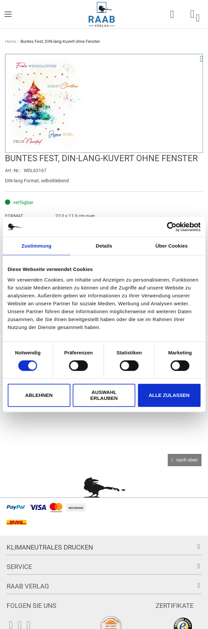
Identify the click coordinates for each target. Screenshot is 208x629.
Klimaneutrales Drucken (50, 547)
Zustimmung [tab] (36, 246)
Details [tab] (104, 246)
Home (10, 41)
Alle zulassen (169, 395)
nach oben (187, 460)
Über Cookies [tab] (172, 246)
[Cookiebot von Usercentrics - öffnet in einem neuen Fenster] (171, 227)
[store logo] (102, 14)
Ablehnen (38, 395)
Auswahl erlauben (104, 395)
